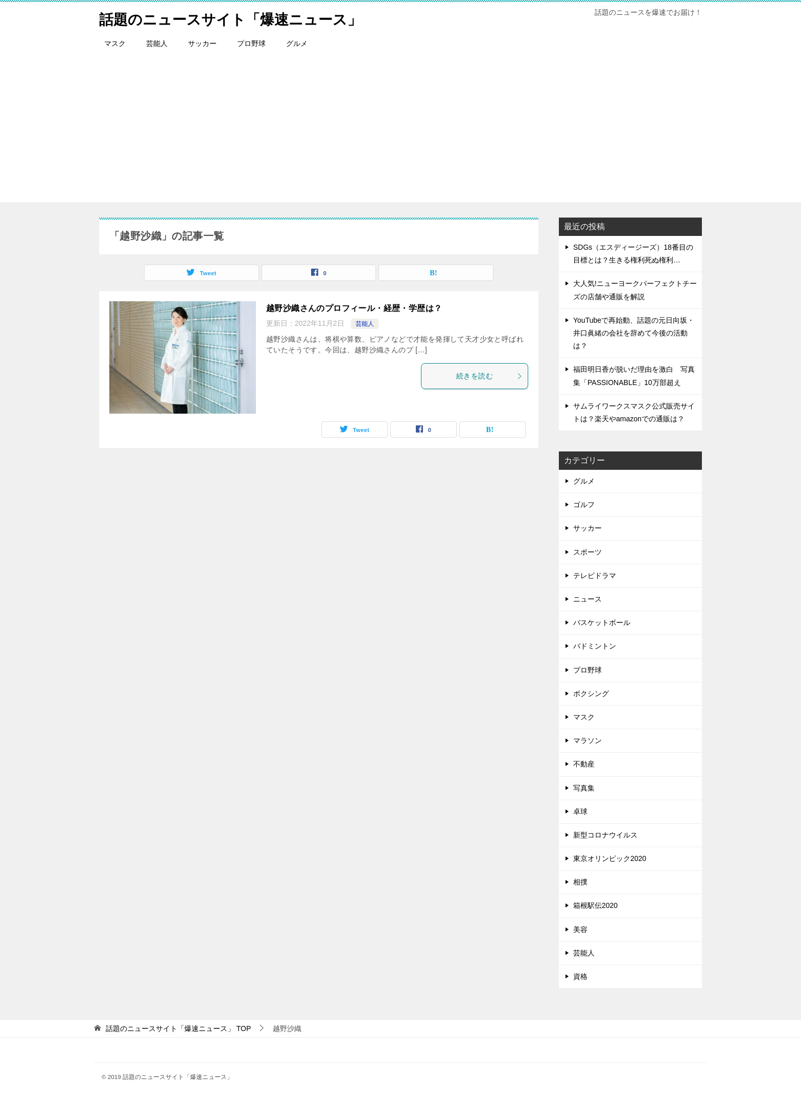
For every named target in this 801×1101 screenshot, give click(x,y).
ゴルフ (584, 504)
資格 (580, 976)
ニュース (587, 599)
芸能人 (157, 43)
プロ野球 (251, 43)
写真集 (584, 788)
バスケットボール (601, 622)
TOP (178, 1028)
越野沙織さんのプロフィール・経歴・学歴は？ (354, 308)
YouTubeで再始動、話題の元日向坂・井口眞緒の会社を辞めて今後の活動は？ (633, 333)
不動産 (584, 764)
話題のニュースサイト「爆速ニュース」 (239, 17)
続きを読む (489, 376)
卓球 (580, 811)
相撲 (580, 882)
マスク (115, 43)
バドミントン (594, 646)
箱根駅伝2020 (595, 905)
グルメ (297, 43)
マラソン (587, 740)
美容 (580, 929)
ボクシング (591, 693)
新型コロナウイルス (605, 835)
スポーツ (587, 552)
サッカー (202, 43)
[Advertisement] (400, 130)
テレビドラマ (594, 575)
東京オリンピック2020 (609, 858)
